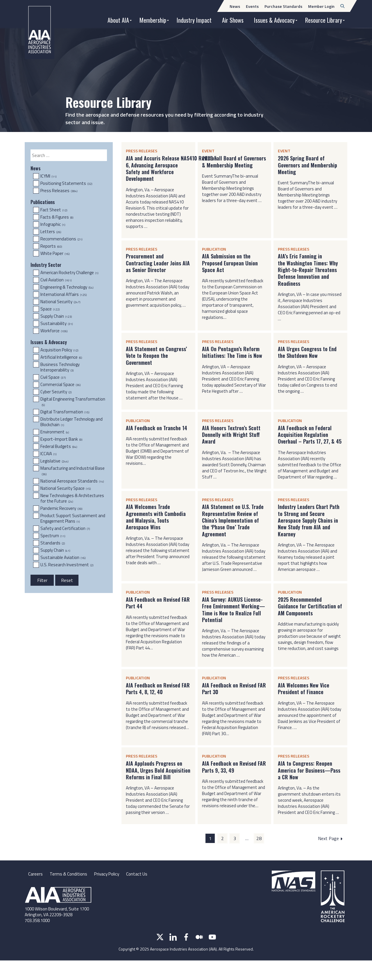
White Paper (54, 253)
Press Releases (58, 190)
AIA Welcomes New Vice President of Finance (303, 689)
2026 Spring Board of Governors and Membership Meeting (307, 165)
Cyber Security (55, 392)
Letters (50, 231)
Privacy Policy (108, 874)
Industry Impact (194, 20)
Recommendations (61, 239)
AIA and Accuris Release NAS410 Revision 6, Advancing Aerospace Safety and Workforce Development (158, 168)
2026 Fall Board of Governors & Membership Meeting (234, 162)
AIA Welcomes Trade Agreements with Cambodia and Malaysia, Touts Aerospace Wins (156, 517)
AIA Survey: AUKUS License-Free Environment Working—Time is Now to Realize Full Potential (233, 610)
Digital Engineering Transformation (72, 402)
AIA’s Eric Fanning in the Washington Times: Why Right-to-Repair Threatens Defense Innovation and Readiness (308, 270)
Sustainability (56, 323)
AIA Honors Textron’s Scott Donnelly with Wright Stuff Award (231, 435)
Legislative (54, 461)
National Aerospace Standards (72, 481)
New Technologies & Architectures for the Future (72, 498)
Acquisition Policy (59, 350)
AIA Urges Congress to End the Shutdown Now (307, 352)
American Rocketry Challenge (69, 272)
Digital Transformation (64, 412)
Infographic (52, 224)
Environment (54, 432)
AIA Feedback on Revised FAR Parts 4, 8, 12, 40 (158, 689)
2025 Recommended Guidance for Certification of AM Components (310, 606)
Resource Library (323, 20)
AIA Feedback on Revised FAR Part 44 (158, 603)
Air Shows (233, 20)
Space (50, 309)
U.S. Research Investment (66, 565)
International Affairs (63, 294)
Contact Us (140, 874)
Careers (35, 874)
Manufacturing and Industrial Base (72, 471)
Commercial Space (60, 384)
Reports (51, 246)
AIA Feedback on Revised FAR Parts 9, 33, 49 (234, 767)
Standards (52, 543)
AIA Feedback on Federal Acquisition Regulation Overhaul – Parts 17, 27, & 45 (309, 435)
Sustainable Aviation (62, 557)
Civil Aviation (55, 280)
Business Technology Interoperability (60, 367)
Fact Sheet (53, 210)
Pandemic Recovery (61, 508)
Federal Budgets (58, 446)
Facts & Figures (56, 217)
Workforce (53, 331)
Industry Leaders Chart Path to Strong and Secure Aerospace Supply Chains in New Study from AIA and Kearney (308, 520)
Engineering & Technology (66, 287)
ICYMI (48, 176)
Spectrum (52, 536)
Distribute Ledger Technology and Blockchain (71, 422)
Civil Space (53, 377)
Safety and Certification (65, 528)
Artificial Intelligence (61, 357)
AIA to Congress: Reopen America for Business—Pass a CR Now (309, 770)
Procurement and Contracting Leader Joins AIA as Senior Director (158, 263)
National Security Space (65, 488)
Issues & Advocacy (274, 20)
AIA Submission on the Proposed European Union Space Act (230, 263)
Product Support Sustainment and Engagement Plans (72, 518)
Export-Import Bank (61, 439)
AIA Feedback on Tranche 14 (156, 428)
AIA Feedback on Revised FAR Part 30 (234, 689)
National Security (60, 302)
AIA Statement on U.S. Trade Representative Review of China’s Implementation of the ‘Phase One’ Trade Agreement (233, 520)
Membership (153, 20)
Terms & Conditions (69, 874)
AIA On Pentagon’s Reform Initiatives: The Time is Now (232, 352)
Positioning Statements (66, 183)
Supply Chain (56, 316)
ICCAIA (48, 454)
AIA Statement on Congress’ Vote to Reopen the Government (156, 356)
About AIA (118, 20)
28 (259, 838)
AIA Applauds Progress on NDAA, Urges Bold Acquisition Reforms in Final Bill (158, 770)
